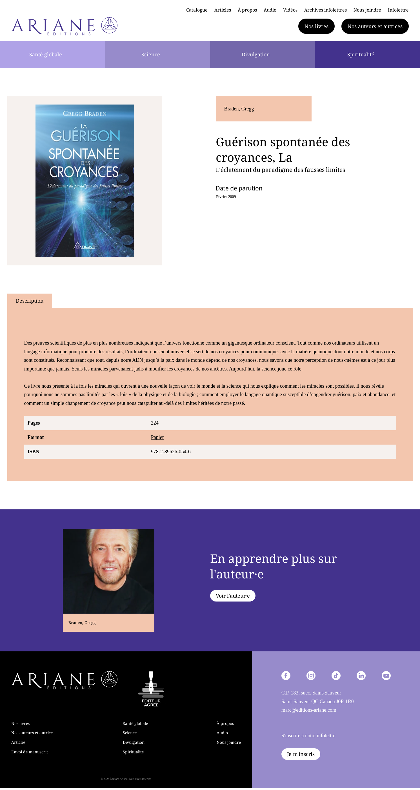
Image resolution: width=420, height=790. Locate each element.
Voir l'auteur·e (233, 595)
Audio (270, 10)
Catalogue (197, 10)
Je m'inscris (301, 754)
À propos (247, 10)
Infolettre (398, 10)
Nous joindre (367, 10)
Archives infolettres (325, 10)
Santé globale (45, 54)
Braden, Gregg (239, 109)
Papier (157, 437)
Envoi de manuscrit (29, 752)
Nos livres (316, 26)
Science (150, 54)
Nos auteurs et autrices (375, 26)
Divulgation (256, 54)
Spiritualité (360, 54)
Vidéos (290, 10)
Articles (222, 10)
